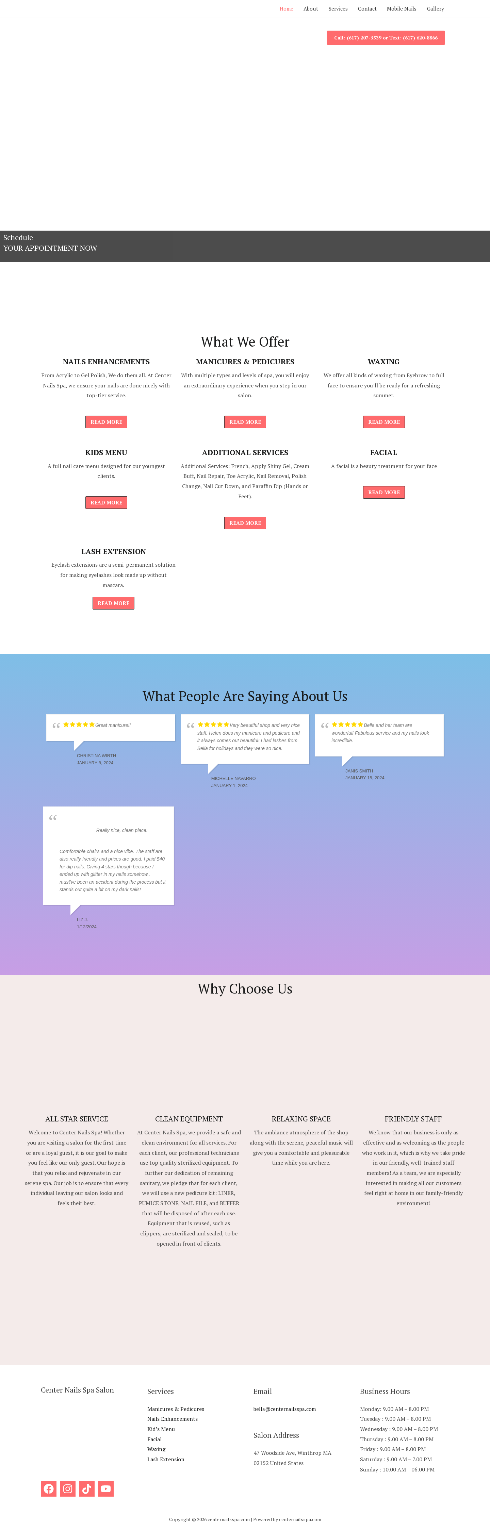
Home (278, 8)
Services (333, 8)
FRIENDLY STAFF (413, 1118)
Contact (364, 8)
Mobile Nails (400, 8)
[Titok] (87, 1489)
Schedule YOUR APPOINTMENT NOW (50, 242)
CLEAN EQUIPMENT (189, 1118)
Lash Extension (165, 1459)
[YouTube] (106, 1489)
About (304, 8)
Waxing (156, 1449)
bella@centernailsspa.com (287, 1409)
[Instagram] (68, 1489)
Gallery (435, 8)
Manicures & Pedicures (175, 1409)
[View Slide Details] (245, 160)
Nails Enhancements (172, 1418)
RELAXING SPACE (301, 1118)
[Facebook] (48, 1489)
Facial (154, 1439)
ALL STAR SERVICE (76, 1118)
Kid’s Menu (161, 1429)
